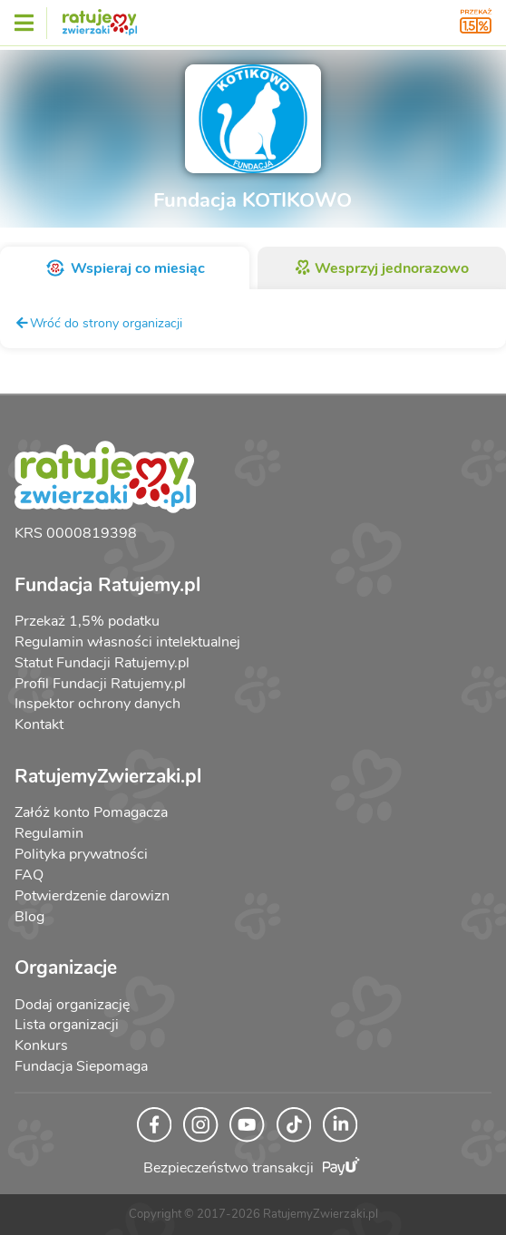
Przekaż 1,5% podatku (87, 621)
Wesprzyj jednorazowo (381, 268)
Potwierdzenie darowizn (92, 896)
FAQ (29, 875)
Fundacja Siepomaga (81, 1066)
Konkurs (41, 1045)
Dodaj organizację (72, 1005)
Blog (29, 917)
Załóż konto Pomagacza (91, 812)
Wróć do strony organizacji (98, 323)
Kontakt (39, 724)
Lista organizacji (67, 1025)
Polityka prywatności (81, 854)
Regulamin (49, 833)
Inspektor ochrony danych (97, 704)
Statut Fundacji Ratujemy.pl (102, 663)
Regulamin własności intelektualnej (127, 642)
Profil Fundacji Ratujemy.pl (100, 684)
